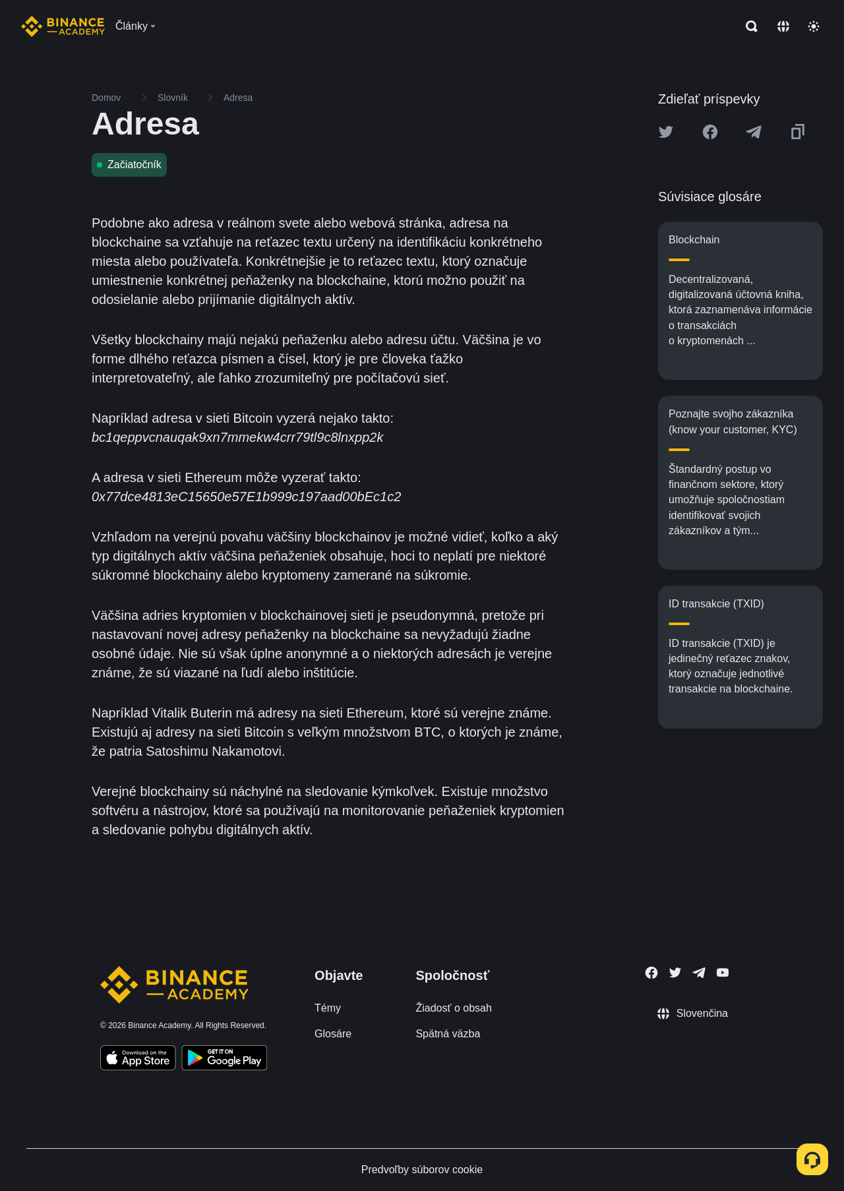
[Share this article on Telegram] (754, 132)
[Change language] (783, 26)
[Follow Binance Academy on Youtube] (722, 972)
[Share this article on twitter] (666, 132)
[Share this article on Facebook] (710, 132)
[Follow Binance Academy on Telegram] (699, 973)
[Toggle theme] (813, 26)
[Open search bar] (748, 26)
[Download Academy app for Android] (224, 1059)
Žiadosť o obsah (453, 1008)
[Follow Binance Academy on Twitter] (675, 972)
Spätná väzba (447, 1033)
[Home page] (63, 26)
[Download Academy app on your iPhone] (138, 1059)
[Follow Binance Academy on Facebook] (651, 972)
